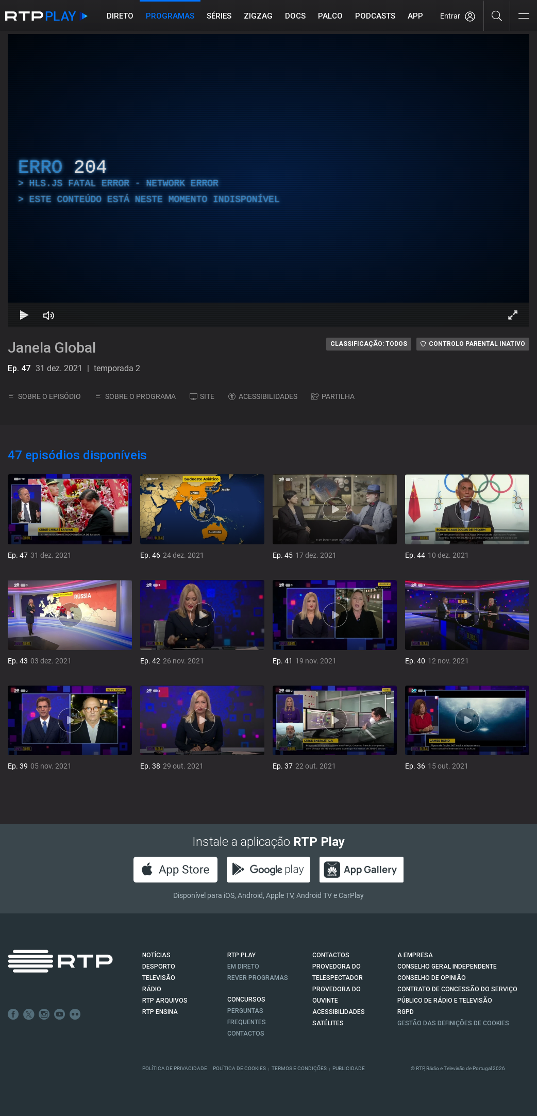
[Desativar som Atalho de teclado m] (49, 315)
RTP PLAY (241, 955)
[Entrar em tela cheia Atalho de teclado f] (512, 315)
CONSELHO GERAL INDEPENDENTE (447, 966)
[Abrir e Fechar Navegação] (523, 17)
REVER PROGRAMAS (257, 977)
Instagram (44, 1014)
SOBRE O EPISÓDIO (44, 396)
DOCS (295, 16)
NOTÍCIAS (156, 955)
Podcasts (375, 16)
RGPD (405, 1011)
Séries (219, 16)
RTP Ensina (160, 1011)
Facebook (13, 1014)
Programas (170, 16)
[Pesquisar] (497, 15)
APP (415, 16)
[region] (268, 180)
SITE (202, 396)
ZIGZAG (258, 16)
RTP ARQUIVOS (165, 1000)
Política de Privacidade (174, 1068)
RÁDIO (151, 989)
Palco (330, 16)
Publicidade (348, 1068)
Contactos (245, 1033)
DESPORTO (158, 966)
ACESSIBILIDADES (262, 396)
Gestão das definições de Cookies (453, 1023)
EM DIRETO (243, 966)
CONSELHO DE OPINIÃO (431, 977)
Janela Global (52, 347)
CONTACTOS (330, 955)
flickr (75, 1014)
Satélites (328, 1023)
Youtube (59, 1014)
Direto (120, 16)
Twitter (29, 1014)
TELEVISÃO (158, 977)
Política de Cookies (239, 1068)
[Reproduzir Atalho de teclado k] (24, 315)
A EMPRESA (415, 955)
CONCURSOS (246, 999)
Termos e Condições (299, 1068)
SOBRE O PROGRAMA (135, 396)
